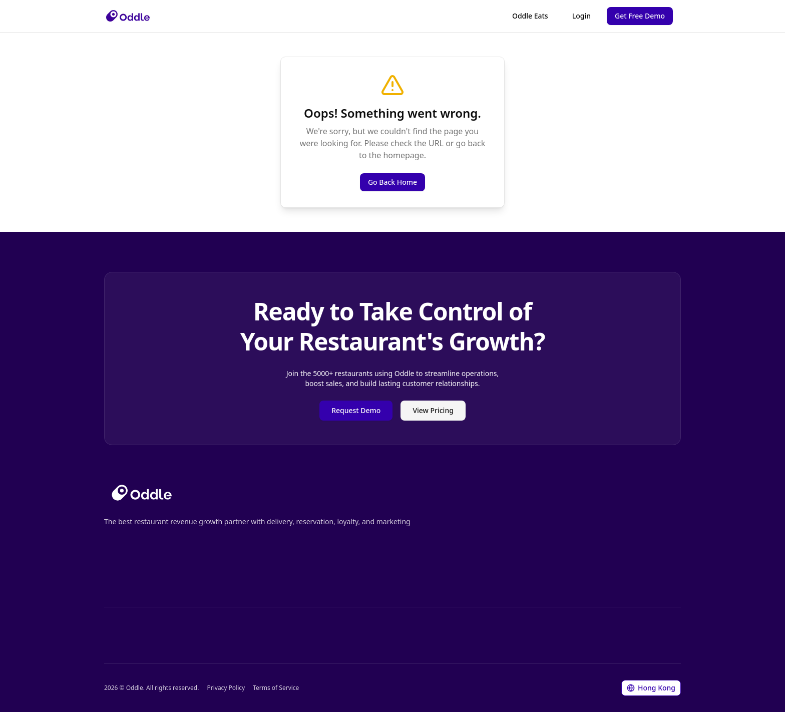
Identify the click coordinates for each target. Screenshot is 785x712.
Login (581, 16)
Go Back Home (392, 182)
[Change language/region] (651, 688)
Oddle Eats (530, 16)
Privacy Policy (226, 688)
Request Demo (355, 410)
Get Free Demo (640, 16)
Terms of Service (276, 688)
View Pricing (433, 410)
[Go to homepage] (141, 492)
